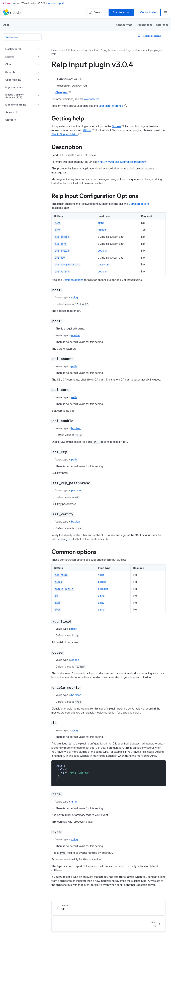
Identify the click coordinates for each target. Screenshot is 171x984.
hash (101, 574)
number (102, 229)
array (101, 602)
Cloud (8, 64)
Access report (56, 3)
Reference (162, 24)
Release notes (124, 24)
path (74, 366)
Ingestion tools (14, 87)
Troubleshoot (144, 24)
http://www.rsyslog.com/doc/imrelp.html (122, 161)
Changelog (61, 92)
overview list (91, 99)
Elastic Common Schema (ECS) (14, 96)
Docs (6, 24)
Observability (13, 79)
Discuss (116, 126)
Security (10, 72)
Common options (139, 203)
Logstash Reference (111, 105)
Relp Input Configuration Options (94, 195)
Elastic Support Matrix (64, 134)
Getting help (67, 118)
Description (66, 147)
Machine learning (15, 104)
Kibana (9, 56)
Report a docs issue (149, 35)
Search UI (11, 112)
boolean (103, 250)
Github (87, 130)
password (104, 264)
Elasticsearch (13, 49)
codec (102, 581)
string (101, 222)
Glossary (10, 119)
